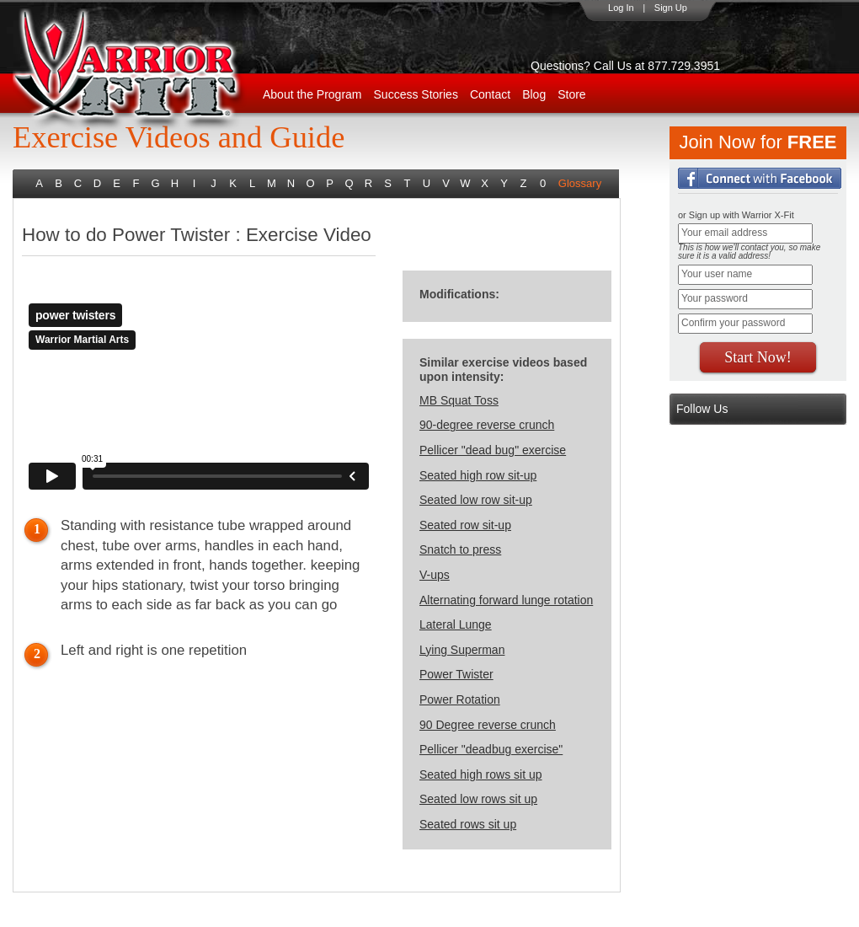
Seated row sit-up (465, 525)
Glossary (579, 183)
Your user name (716, 274)
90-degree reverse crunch (486, 424)
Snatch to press (460, 549)
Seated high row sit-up (477, 475)
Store (571, 94)
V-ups (434, 574)
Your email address (724, 232)
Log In (621, 8)
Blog (534, 94)
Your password (714, 298)
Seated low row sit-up (475, 499)
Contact (490, 94)
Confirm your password (733, 323)
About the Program (312, 94)
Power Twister (456, 674)
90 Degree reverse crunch (487, 724)
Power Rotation (459, 699)
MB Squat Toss (459, 400)
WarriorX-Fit (148, 69)
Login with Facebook (759, 178)
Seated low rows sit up (478, 799)
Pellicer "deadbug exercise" (491, 749)
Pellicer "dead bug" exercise (492, 450)
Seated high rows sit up (480, 774)
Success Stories (416, 94)
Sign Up (670, 8)
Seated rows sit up (467, 824)
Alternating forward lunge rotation (506, 600)
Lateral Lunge (455, 624)
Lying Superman (461, 649)
